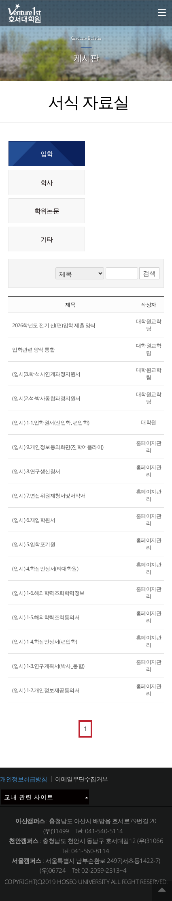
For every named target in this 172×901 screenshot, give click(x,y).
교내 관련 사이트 (46, 797)
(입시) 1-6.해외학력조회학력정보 (48, 592)
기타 (46, 239)
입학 (46, 153)
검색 (149, 273)
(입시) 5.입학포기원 (33, 544)
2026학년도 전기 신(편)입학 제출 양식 (54, 325)
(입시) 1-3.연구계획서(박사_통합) (48, 665)
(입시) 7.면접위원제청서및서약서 (48, 495)
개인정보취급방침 (23, 779)
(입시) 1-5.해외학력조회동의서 (45, 617)
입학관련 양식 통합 (33, 349)
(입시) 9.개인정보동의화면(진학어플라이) (58, 446)
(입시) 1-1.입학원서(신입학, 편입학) (50, 422)
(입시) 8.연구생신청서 (36, 471)
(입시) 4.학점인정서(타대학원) (45, 568)
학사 (46, 182)
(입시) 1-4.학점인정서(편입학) (44, 641)
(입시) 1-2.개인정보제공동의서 (45, 690)
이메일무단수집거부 (81, 779)
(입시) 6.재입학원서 (33, 519)
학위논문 (46, 210)
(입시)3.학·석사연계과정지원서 (46, 374)
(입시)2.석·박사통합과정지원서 (46, 398)
